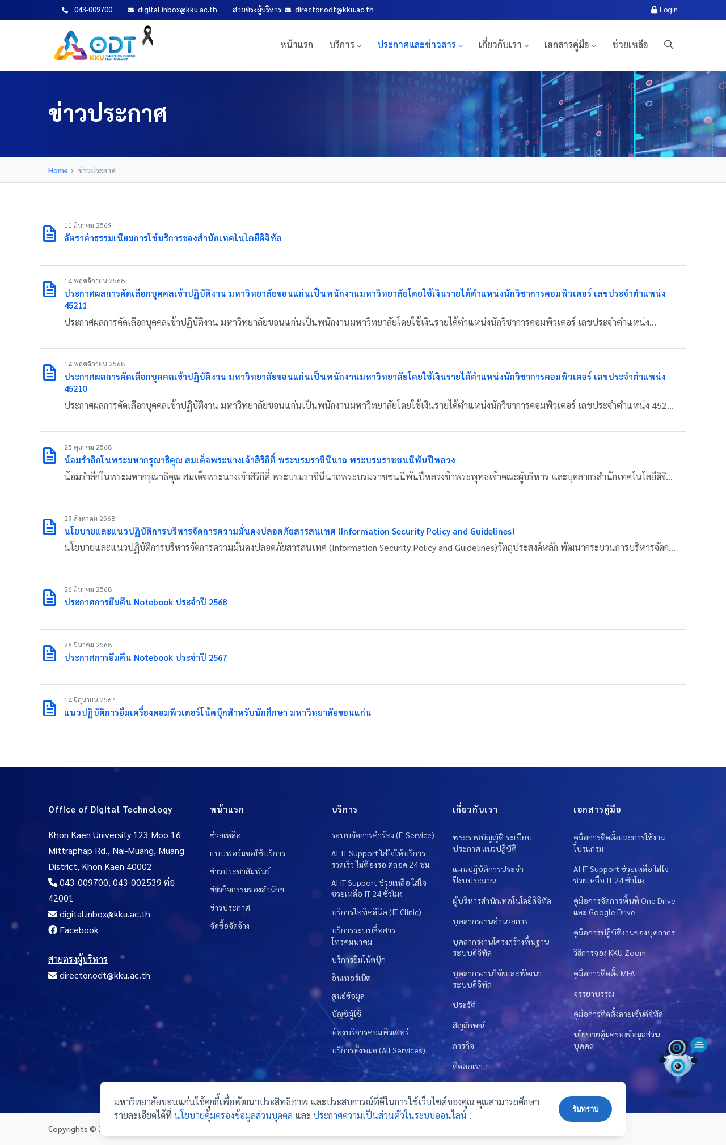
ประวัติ (464, 1004)
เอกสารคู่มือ (566, 44)
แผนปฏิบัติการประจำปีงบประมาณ (488, 874)
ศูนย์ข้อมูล (348, 995)
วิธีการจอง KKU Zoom (609, 952)
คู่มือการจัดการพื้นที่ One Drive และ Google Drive (624, 906)
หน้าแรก (296, 44)
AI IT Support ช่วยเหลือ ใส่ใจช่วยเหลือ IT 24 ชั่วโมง (379, 888)
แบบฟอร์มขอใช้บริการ (247, 853)
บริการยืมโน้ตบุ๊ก (358, 959)
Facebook (73, 929)
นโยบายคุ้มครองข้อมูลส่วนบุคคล (616, 1039)
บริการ (341, 44)
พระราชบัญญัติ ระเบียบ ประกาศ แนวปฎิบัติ (492, 842)
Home (58, 170)
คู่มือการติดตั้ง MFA (604, 973)
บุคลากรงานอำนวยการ (490, 921)
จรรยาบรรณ (593, 993)
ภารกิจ (463, 1045)
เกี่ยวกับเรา (500, 44)
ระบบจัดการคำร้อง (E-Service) (382, 835)
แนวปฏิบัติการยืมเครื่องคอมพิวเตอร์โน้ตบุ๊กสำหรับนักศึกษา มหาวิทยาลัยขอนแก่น (218, 712)
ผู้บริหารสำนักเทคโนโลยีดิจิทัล (502, 900)
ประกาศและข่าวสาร (416, 44)
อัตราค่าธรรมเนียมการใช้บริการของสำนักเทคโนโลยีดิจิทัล (173, 237)
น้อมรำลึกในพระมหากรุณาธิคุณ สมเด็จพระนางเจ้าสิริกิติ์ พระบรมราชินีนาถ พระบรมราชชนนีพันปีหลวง (259, 459)
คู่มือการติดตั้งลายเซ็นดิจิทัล (618, 1014)
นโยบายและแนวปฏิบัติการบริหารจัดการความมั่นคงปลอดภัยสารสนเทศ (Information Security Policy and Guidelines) (289, 530)
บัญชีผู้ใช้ (346, 1014)
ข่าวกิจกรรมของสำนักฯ (247, 889)
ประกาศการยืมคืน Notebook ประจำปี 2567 (145, 657)
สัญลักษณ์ (468, 1025)
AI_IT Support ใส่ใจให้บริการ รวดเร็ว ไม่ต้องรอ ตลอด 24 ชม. (381, 858)
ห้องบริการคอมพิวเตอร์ (370, 1032)
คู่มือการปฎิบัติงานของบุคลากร (624, 932)
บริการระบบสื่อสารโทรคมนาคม (363, 935)
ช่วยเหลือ (630, 44)
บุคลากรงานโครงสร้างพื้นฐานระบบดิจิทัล (501, 947)
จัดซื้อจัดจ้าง (230, 925)
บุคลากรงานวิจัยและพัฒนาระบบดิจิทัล (497, 978)
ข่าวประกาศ (230, 907)
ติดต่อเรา (468, 1066)
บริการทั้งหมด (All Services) (378, 1050)
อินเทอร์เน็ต (351, 977)
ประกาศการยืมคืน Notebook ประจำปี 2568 (145, 601)
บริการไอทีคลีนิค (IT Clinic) (376, 912)
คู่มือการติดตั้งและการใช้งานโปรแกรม (619, 842)
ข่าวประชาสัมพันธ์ (240, 871)
